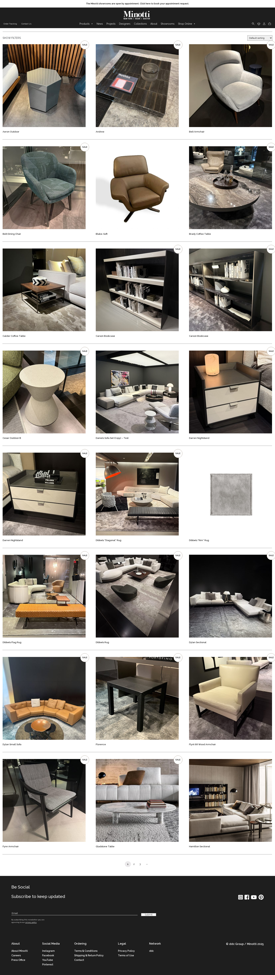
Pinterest (47, 964)
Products (86, 24)
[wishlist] (259, 24)
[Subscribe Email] (74, 913)
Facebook (48, 955)
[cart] (269, 24)
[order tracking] (10, 24)
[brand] (138, 15)
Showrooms (168, 24)
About (153, 24)
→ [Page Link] (147, 864)
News (100, 24)
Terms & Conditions (86, 951)
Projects (111, 24)
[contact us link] (25, 24)
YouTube (47, 960)
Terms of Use (126, 955)
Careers (16, 955)
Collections (140, 24)
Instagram (48, 951)
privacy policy (31, 922)
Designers (124, 24)
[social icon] (240, 898)
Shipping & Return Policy (89, 955)
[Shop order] (260, 38)
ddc (151, 951)
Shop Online (187, 24)
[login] (264, 24)
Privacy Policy (126, 951)
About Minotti (19, 951)
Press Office (18, 960)
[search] (253, 24)
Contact (79, 960)
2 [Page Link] (134, 864)
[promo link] (137, 4)
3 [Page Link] (140, 864)
